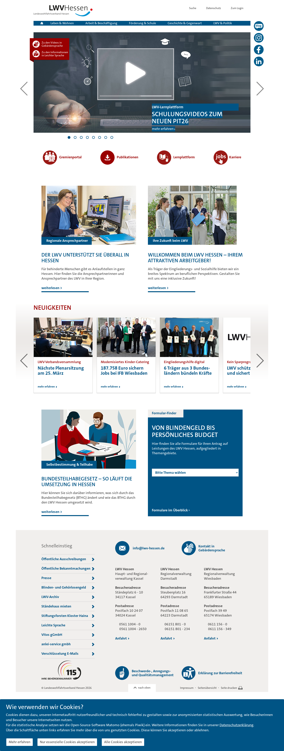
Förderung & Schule (142, 23)
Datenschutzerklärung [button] (236, 725)
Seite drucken (229, 688)
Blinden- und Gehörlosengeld (68, 587)
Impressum (186, 688)
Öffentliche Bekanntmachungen (68, 568)
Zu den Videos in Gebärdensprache (52, 44)
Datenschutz (216, 8)
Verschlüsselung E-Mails (68, 653)
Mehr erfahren (19, 742)
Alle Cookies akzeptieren (123, 742)
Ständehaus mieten (68, 606)
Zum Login (240, 8)
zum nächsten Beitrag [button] (260, 361)
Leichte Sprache (68, 625)
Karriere (227, 157)
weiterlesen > (51, 511)
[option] (63, 355)
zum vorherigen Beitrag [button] (24, 361)
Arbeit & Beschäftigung (101, 23)
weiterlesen (51, 288)
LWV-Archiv (68, 597)
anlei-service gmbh (68, 644)
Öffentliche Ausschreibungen (68, 559)
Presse (68, 578)
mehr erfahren (163, 128)
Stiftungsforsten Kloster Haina (68, 615)
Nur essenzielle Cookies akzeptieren (67, 742)
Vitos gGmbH (68, 634)
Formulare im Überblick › (171, 510)
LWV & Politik (222, 23)
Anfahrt (122, 638)
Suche (195, 8)
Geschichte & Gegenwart (185, 23)
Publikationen (119, 157)
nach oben (144, 687)
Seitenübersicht (207, 688)
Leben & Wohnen (62, 23)
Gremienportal (62, 157)
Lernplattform (176, 157)
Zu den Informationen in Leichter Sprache (55, 53)
